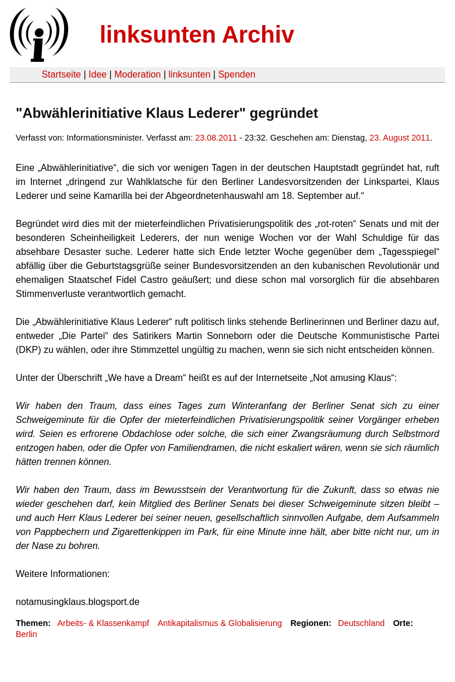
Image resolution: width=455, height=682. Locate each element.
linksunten (189, 74)
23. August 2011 (399, 137)
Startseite (61, 74)
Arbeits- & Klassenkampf (103, 623)
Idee (98, 74)
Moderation (137, 74)
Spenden (236, 74)
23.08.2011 (216, 137)
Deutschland (361, 623)
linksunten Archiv (197, 34)
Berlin (26, 634)
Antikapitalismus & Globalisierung (219, 623)
